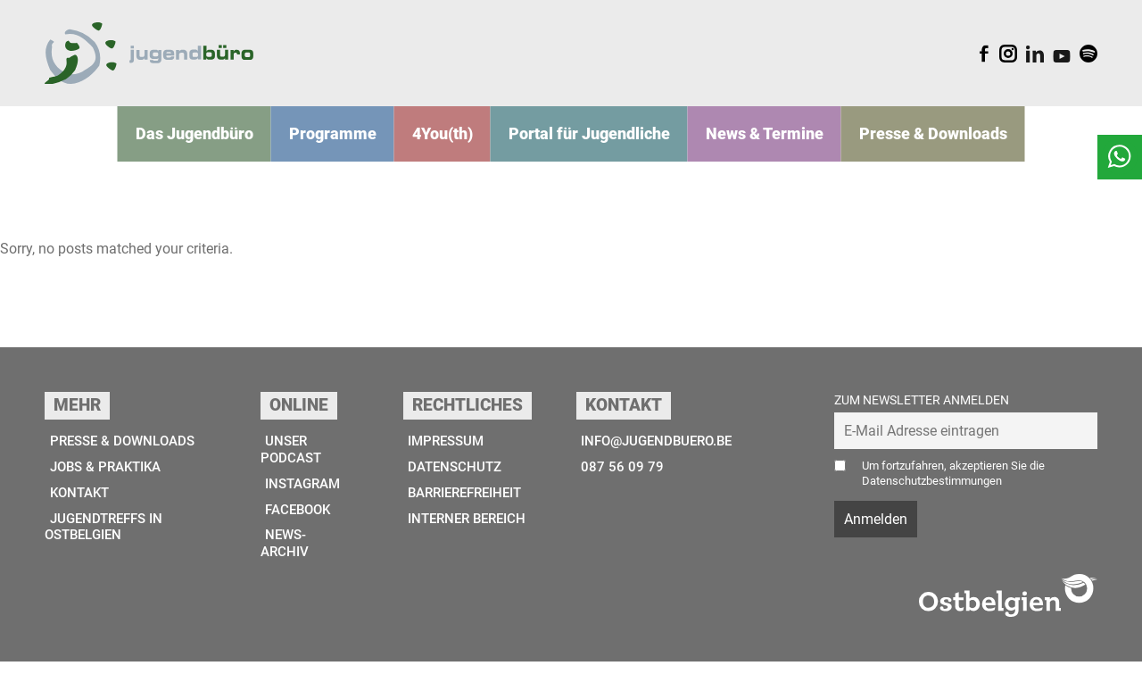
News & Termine (746, 145)
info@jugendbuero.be (656, 453)
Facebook (299, 523)
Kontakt (77, 506)
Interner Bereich (465, 532)
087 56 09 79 (616, 479)
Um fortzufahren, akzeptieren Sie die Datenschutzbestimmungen (961, 485)
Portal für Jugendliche (589, 145)
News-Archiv (288, 558)
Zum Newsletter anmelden (921, 412)
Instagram (304, 497)
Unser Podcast (295, 462)
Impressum (442, 453)
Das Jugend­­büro (232, 145)
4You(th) (457, 145)
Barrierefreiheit (464, 506)
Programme (357, 145)
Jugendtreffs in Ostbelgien (105, 541)
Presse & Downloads (897, 145)
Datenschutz (451, 479)
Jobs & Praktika (105, 479)
